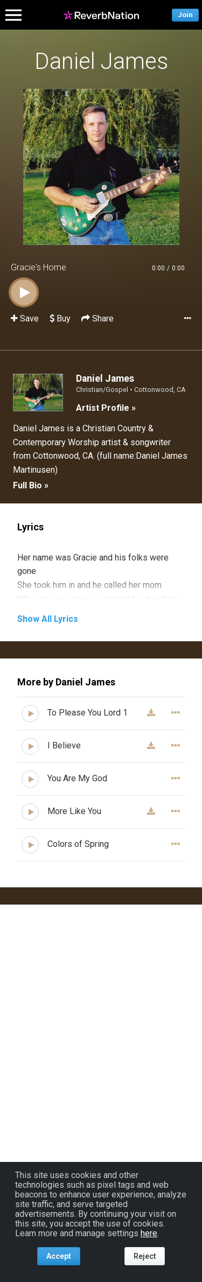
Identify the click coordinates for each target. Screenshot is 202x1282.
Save (26, 318)
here (149, 1233)
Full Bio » (30, 485)
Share (97, 318)
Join (185, 15)
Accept (58, 1256)
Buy (60, 318)
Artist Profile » (106, 408)
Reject (145, 1256)
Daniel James (101, 61)
